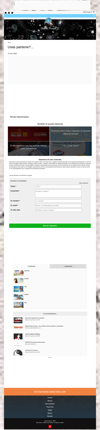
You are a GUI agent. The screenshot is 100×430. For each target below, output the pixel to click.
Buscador (50, 416)
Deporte (50, 413)
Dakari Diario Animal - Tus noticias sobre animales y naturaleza (44, 326)
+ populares (68, 266)
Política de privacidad (48, 422)
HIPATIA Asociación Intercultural (35, 342)
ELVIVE (26, 278)
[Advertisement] (50, 5)
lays (25, 302)
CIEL (25, 286)
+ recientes (31, 266)
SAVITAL (26, 271)
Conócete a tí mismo (31, 350)
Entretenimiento (50, 404)
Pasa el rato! (50, 407)
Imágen (50, 410)
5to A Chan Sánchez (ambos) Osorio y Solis (50, 391)
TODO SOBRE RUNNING (32, 334)
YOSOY (26, 294)
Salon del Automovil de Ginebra (34, 318)
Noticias (9, 42)
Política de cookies (59, 422)
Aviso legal (38, 422)
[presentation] (50, 217)
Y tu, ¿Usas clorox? (70, 146)
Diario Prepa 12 (48, 421)
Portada (50, 397)
